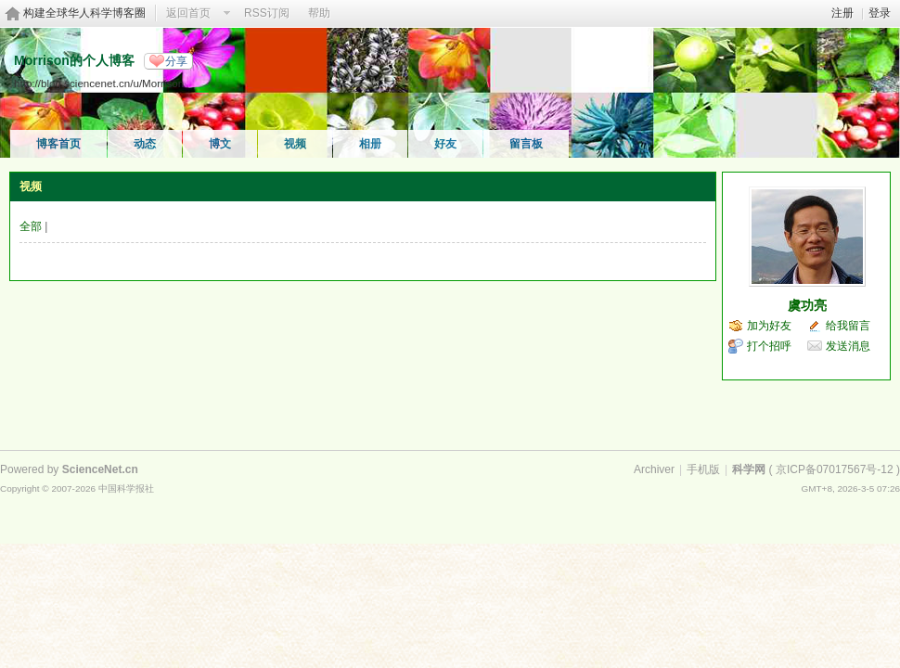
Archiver (654, 469)
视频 (295, 143)
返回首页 (188, 12)
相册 (370, 143)
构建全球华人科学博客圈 (84, 12)
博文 (220, 143)
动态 (145, 143)
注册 (842, 12)
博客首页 (58, 143)
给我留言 (848, 325)
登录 (879, 12)
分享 (176, 61)
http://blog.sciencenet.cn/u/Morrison (99, 83)
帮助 (319, 12)
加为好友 (769, 325)
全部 (30, 226)
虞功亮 (807, 305)
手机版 (703, 469)
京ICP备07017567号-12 (835, 469)
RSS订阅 (266, 12)
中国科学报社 (126, 488)
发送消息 (848, 346)
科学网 (748, 469)
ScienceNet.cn (100, 469)
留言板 (526, 143)
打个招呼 (769, 346)
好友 (445, 143)
